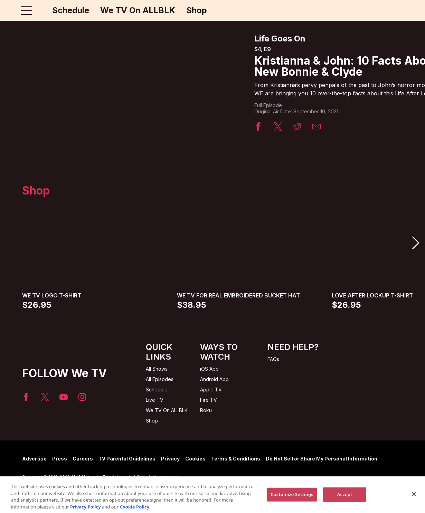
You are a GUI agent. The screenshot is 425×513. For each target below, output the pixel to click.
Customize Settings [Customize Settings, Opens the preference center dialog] (292, 498)
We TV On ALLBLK (137, 10)
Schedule (70, 10)
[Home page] (84, 347)
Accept (344, 498)
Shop (196, 10)
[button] (415, 243)
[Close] (414, 497)
